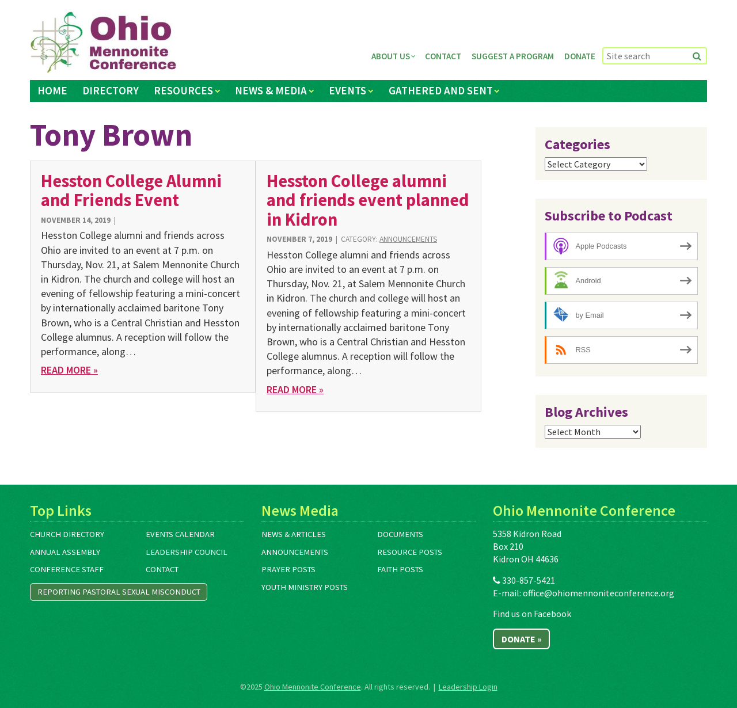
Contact (443, 56)
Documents (400, 534)
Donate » (522, 639)
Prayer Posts (288, 569)
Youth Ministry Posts (304, 587)
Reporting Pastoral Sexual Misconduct (118, 592)
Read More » (69, 369)
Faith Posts (400, 569)
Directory (110, 90)
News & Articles (293, 534)
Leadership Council (186, 552)
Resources (183, 90)
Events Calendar (180, 534)
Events (347, 90)
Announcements (408, 239)
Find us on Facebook (532, 613)
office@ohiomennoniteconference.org (598, 593)
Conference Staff (67, 569)
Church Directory (67, 534)
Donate (579, 56)
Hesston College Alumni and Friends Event (131, 190)
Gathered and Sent (441, 90)
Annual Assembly (65, 552)
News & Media (271, 90)
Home (52, 90)
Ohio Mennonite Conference (312, 687)
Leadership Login (468, 687)
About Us (390, 56)
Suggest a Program (513, 56)
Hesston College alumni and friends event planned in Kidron (368, 200)
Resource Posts (409, 552)
